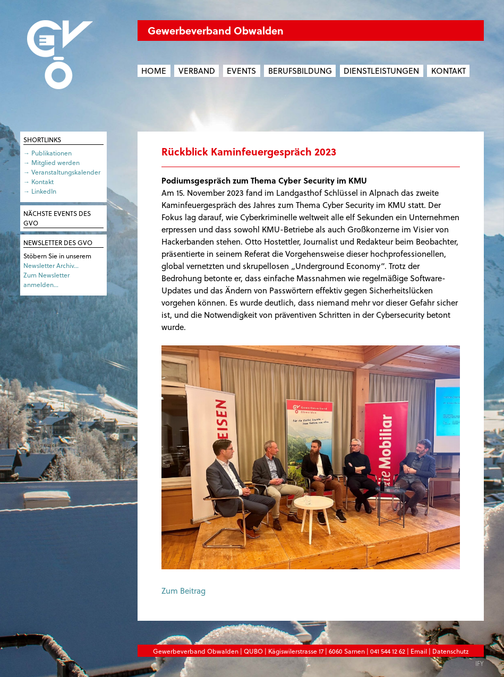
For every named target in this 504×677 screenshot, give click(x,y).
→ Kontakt (38, 181)
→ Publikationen (47, 153)
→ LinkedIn (39, 191)
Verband (196, 70)
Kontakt (448, 70)
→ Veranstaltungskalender (61, 172)
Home (153, 70)
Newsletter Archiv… (51, 265)
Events (241, 70)
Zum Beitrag (183, 590)
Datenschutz (450, 651)
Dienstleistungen (381, 70)
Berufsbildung (300, 70)
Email (419, 651)
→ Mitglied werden (51, 162)
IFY (479, 663)
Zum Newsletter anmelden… (46, 279)
